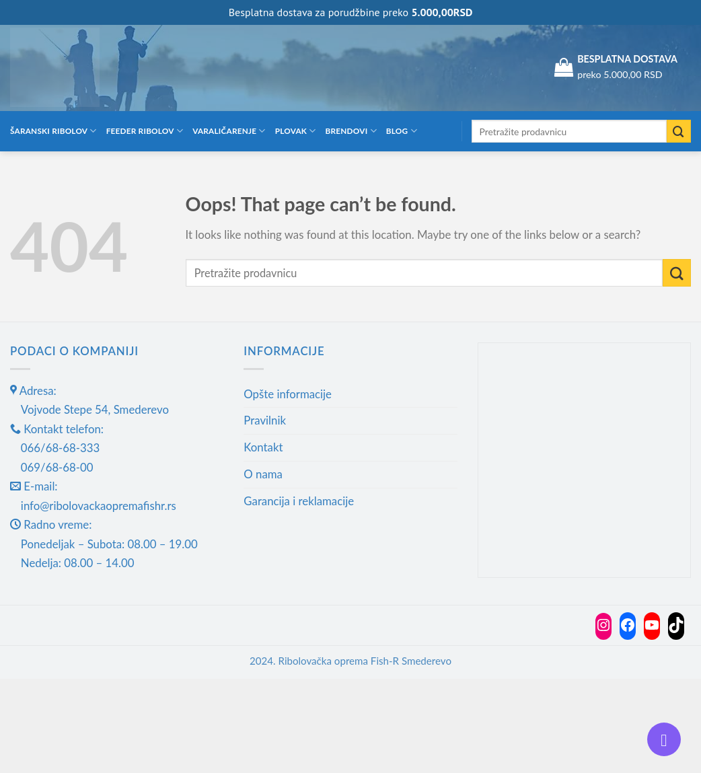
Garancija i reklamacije (299, 501)
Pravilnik (265, 420)
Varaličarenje (229, 130)
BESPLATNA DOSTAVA (627, 59)
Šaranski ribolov (53, 130)
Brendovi (351, 130)
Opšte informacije (288, 394)
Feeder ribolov (144, 130)
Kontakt (263, 447)
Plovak (295, 130)
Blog (401, 130)
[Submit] (679, 131)
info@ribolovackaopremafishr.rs (98, 506)
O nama (263, 474)
